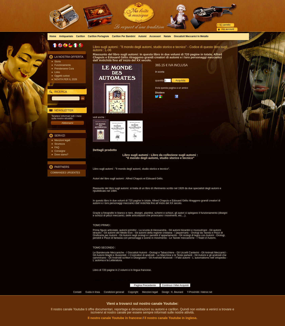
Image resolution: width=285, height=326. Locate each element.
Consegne (59, 151)
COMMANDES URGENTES (65, 172)
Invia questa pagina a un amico (171, 88)
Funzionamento (62, 65)
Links (57, 72)
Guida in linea (92, 292)
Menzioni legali (62, 140)
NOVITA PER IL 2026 (65, 79)
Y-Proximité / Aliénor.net (199, 292)
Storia (57, 61)
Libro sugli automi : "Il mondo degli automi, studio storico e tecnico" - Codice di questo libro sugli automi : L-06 (160, 48)
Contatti (77, 292)
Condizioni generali (114, 292)
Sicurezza (59, 143)
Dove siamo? (61, 154)
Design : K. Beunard (172, 292)
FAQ (56, 147)
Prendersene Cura (64, 68)
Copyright (133, 292)
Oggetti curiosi (62, 75)
